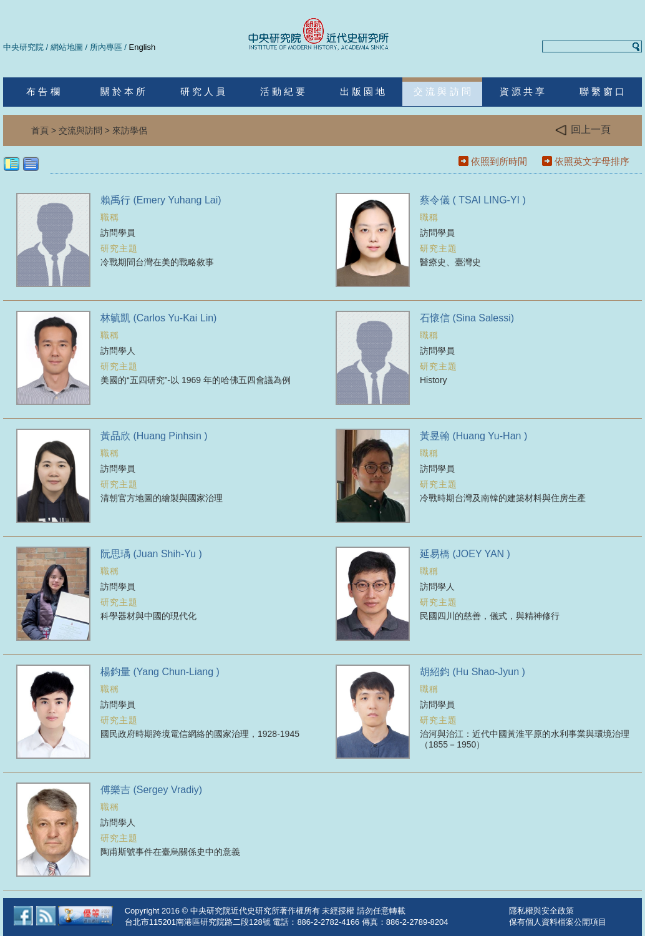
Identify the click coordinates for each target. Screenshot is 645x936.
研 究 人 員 (203, 91)
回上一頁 (583, 130)
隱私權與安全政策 (541, 910)
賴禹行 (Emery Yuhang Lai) (160, 200)
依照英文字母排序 (592, 161)
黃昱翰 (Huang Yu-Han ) (473, 436)
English (142, 47)
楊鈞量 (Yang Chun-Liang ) (160, 671)
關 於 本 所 (123, 91)
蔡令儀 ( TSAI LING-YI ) (473, 200)
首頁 (40, 130)
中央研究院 (23, 47)
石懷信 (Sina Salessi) (467, 318)
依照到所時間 (499, 161)
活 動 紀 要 (283, 91)
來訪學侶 (129, 130)
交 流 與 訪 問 (442, 91)
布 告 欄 (42, 91)
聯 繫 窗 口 (602, 91)
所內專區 (106, 47)
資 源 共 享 (522, 91)
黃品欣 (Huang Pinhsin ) (154, 436)
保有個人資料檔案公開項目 (557, 922)
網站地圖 (67, 47)
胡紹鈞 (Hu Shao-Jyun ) (472, 671)
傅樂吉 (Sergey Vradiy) (151, 789)
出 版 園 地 (363, 91)
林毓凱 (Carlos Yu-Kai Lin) (158, 318)
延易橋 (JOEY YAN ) (465, 553)
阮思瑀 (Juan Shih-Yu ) (151, 553)
